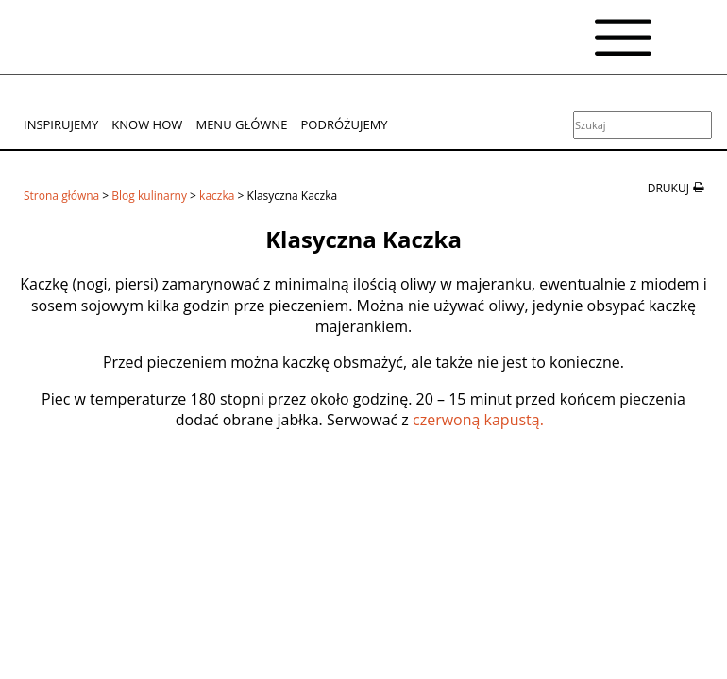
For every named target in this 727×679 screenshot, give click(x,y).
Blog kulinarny (149, 196)
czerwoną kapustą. (480, 419)
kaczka (216, 196)
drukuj (668, 188)
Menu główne (241, 124)
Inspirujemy (61, 124)
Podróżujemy (344, 124)
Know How (146, 124)
